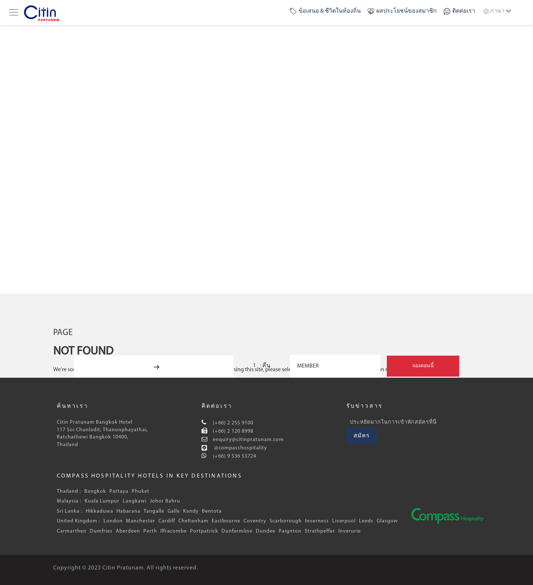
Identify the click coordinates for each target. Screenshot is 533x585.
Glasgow (387, 521)
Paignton (290, 531)
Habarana (128, 511)
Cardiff (166, 521)
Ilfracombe (173, 531)
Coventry (255, 521)
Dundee (265, 531)
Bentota (212, 511)
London (113, 521)
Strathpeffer (320, 531)
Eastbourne (226, 521)
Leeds (366, 521)
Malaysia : (69, 501)
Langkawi (135, 501)
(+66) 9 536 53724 (233, 456)
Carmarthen (71, 531)
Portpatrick (204, 531)
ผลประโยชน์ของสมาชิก (406, 11)
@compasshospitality (240, 448)
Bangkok (95, 491)
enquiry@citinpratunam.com (247, 439)
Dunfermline (237, 531)
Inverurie (349, 531)
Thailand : (69, 491)
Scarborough (286, 521)
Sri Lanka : (70, 511)
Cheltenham (193, 521)
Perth (150, 531)
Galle (174, 511)
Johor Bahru (165, 501)
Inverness (317, 521)
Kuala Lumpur (102, 501)
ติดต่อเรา (463, 11)
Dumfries (101, 531)
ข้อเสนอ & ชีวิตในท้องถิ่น (330, 11)
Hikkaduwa (99, 511)
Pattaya (118, 491)
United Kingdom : (78, 521)
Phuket (140, 491)
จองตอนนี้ (423, 366)
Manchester (140, 521)
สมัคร (362, 436)
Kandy (191, 511)
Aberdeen (128, 531)
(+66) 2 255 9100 (232, 423)
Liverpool (344, 521)
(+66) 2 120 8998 (232, 431)
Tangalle (154, 511)
